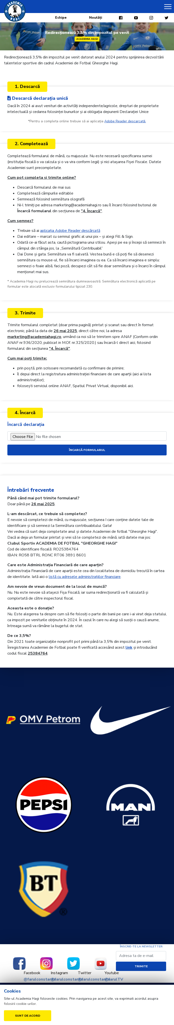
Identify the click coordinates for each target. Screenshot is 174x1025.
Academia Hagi (87, 39)
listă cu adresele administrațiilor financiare (85, 576)
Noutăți (95, 17)
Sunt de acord (27, 1016)
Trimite (141, 966)
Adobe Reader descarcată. (125, 121)
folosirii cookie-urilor (20, 1003)
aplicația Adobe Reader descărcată (70, 230)
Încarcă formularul (87, 450)
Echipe (61, 17)
